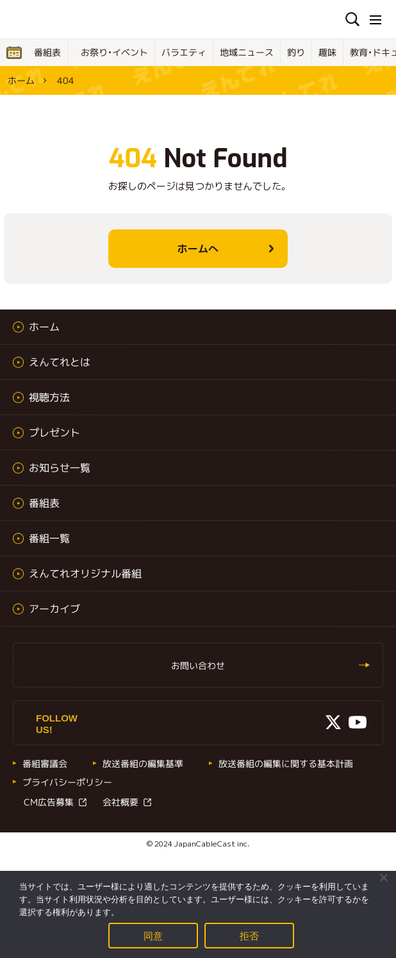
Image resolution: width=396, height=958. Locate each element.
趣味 (327, 52)
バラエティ (183, 52)
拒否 (250, 935)
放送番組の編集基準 (143, 763)
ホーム (21, 80)
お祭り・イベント (114, 52)
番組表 (47, 52)
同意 (153, 935)
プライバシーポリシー (67, 782)
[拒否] (383, 877)
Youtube (358, 722)
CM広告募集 (49, 802)
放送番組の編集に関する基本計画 (286, 763)
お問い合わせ (198, 665)
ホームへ (198, 249)
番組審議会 (44, 763)
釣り (296, 52)
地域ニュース (247, 52)
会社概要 (120, 802)
